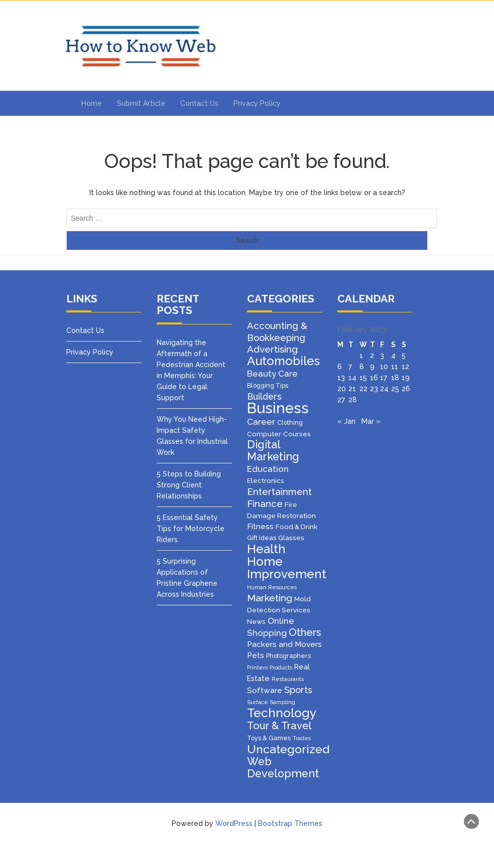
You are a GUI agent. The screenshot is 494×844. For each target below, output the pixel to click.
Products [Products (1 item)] (281, 667)
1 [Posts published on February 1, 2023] (361, 356)
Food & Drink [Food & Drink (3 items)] (296, 527)
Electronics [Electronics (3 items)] (265, 480)
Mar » (371, 421)
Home (91, 103)
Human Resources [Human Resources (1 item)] (272, 587)
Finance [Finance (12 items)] (265, 503)
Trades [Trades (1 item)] (302, 738)
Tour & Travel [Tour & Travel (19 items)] (279, 726)
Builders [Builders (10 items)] (264, 396)
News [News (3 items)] (256, 621)
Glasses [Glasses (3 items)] (291, 538)
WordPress (234, 823)
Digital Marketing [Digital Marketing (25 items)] (273, 450)
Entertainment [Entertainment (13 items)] (279, 491)
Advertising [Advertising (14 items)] (272, 349)
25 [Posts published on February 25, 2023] (395, 389)
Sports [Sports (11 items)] (298, 690)
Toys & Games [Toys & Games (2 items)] (269, 738)
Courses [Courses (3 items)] (297, 434)
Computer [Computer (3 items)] (264, 434)
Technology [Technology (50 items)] (281, 713)
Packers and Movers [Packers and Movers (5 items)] (284, 644)
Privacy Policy (257, 103)
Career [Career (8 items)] (261, 422)
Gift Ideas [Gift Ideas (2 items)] (261, 538)
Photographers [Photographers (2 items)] (288, 655)
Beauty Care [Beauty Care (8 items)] (272, 374)
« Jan (346, 421)
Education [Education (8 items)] (268, 469)
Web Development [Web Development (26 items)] (283, 767)
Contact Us (199, 103)
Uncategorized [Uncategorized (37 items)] (288, 749)
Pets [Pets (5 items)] (255, 655)
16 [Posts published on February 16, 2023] (374, 378)
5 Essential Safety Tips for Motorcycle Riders (190, 529)
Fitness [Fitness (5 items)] (260, 526)
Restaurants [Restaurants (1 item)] (288, 679)
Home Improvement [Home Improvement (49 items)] (286, 567)
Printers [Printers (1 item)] (257, 667)
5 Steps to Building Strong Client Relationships (189, 485)
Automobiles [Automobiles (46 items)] (283, 361)
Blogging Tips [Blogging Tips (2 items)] (267, 385)
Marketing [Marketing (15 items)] (269, 598)
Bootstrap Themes (290, 823)
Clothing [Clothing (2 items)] (290, 422)
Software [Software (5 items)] (264, 690)
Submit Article (141, 103)
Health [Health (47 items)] (266, 549)
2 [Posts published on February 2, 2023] (372, 356)
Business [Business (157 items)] (278, 408)
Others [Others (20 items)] (305, 632)
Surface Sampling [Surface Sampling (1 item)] (271, 702)
